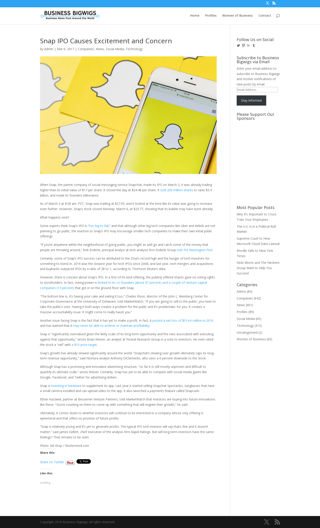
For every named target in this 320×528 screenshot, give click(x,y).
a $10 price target (84, 345)
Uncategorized (247, 332)
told (194, 250)
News (100, 49)
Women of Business (237, 16)
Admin (48, 49)
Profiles (210, 16)
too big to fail (98, 226)
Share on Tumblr (52, 461)
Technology (134, 49)
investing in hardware (66, 386)
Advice (241, 291)
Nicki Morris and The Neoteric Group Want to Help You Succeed (258, 267)
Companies (86, 49)
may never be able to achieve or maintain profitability (111, 325)
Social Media (115, 49)
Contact (264, 16)
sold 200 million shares (176, 190)
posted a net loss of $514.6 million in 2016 (182, 320)
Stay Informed (251, 100)
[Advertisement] (257, 139)
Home (194, 16)
